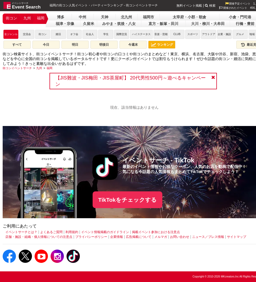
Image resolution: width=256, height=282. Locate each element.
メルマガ (160, 237)
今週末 (133, 45)
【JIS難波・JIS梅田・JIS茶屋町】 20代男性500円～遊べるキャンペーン (130, 81)
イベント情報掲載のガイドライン (105, 232)
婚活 (58, 34)
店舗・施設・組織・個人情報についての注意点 (38, 237)
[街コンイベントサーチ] (17, 68)
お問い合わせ (179, 237)
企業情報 (116, 237)
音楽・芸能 (161, 34)
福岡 (40, 18)
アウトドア (208, 34)
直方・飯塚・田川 (163, 24)
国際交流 (121, 34)
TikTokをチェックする (127, 200)
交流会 (27, 34)
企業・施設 (224, 34)
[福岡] (49, 68)
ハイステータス (141, 34)
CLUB (176, 34)
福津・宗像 (65, 24)
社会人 (90, 34)
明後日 (104, 45)
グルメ (240, 34)
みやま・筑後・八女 (119, 24)
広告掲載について (138, 237)
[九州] (39, 68)
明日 (75, 45)
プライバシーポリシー (91, 237)
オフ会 (74, 34)
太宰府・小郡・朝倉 (189, 17)
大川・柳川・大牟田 (208, 24)
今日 (46, 45)
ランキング (162, 45)
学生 (106, 34)
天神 (104, 17)
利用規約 (71, 232)
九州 (27, 18)
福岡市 (148, 17)
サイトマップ (236, 237)
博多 (60, 17)
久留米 (88, 24)
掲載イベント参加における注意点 (156, 232)
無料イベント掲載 (189, 5)
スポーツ (192, 34)
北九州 (126, 17)
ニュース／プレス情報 (208, 237)
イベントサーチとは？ (21, 232)
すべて (17, 45)
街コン (11, 18)
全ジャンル (11, 34)
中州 (82, 17)
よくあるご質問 (51, 232)
